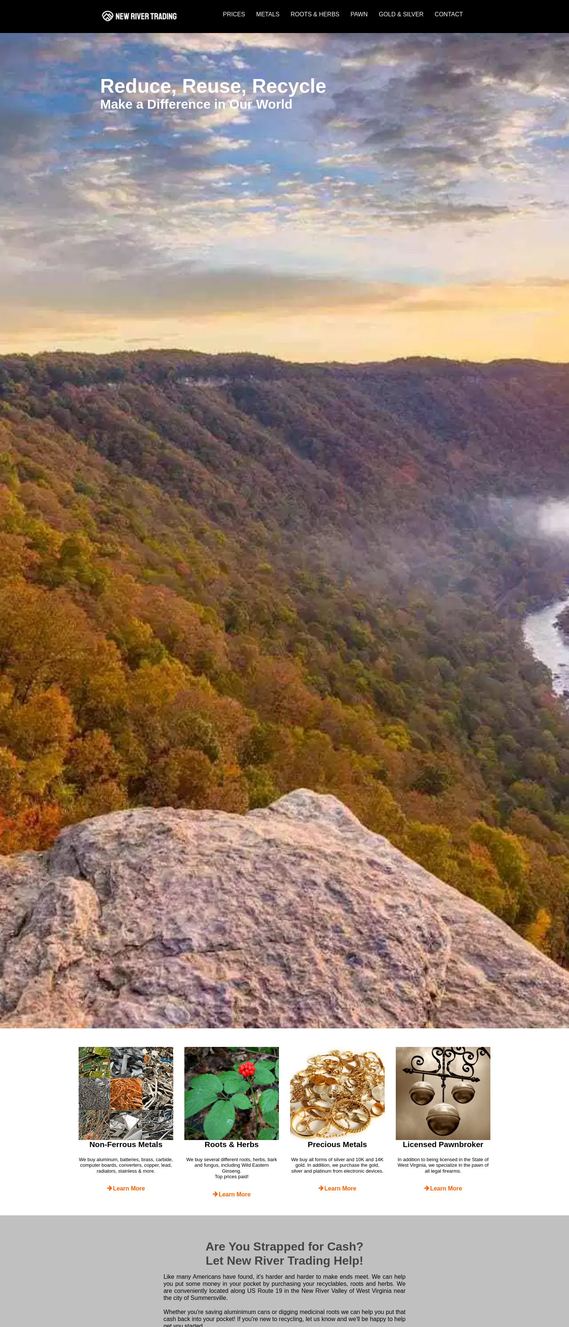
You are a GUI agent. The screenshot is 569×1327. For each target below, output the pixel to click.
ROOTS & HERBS (314, 14)
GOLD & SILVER (401, 14)
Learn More (126, 1188)
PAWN (359, 14)
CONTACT (449, 14)
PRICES (234, 14)
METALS (268, 14)
